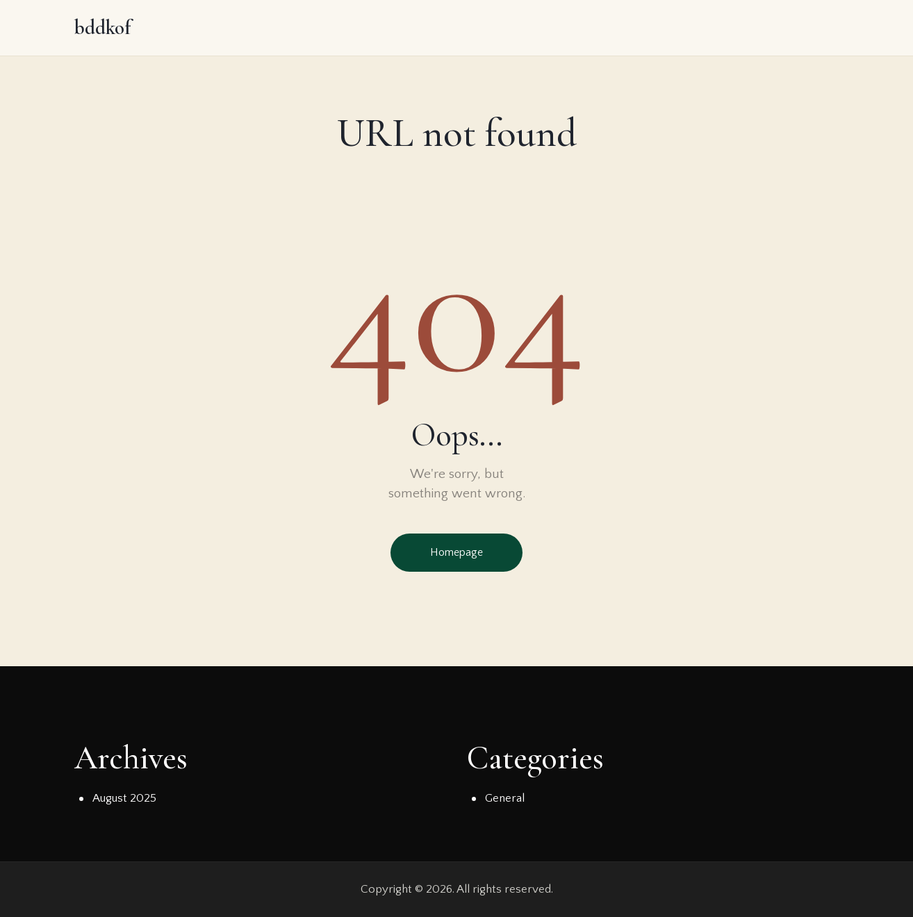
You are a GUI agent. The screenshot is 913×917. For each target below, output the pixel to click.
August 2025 (124, 798)
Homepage (456, 552)
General (505, 798)
